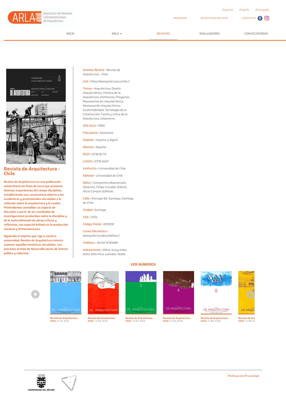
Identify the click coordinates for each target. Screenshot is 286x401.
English (244, 10)
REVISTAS (163, 33)
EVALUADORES (210, 33)
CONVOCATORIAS (256, 33)
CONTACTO (249, 18)
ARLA (117, 33)
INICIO (70, 33)
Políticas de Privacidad (243, 376)
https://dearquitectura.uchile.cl (110, 81)
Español (227, 10)
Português (262, 10)
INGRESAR (180, 18)
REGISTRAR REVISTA (214, 18)
